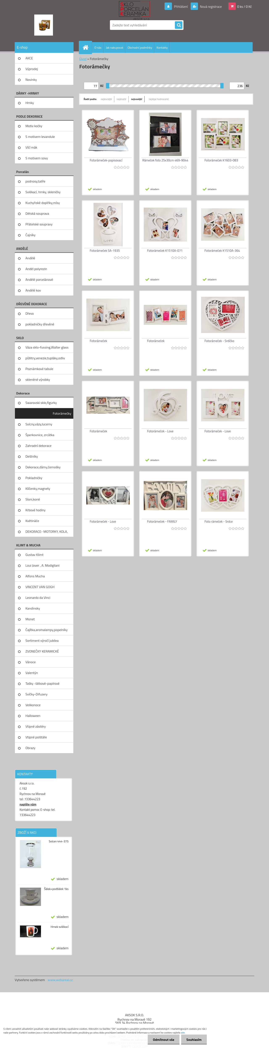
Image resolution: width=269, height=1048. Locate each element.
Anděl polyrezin (36, 268)
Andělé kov (33, 290)
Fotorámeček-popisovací (106, 160)
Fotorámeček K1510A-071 (165, 250)
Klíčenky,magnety (37, 488)
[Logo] (44, 25)
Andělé (30, 258)
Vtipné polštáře (36, 737)
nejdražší (121, 99)
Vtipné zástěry (35, 726)
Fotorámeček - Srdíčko (219, 340)
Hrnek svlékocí (60, 926)
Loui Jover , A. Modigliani (42, 565)
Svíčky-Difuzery (36, 694)
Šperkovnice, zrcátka (39, 434)
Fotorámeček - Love (160, 431)
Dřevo (29, 313)
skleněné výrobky (37, 379)
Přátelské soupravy (39, 224)
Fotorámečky (62, 413)
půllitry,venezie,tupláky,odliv (45, 358)
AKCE (29, 58)
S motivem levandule (40, 136)
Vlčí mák (31, 147)
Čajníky (30, 234)
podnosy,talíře (35, 181)
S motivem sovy (36, 158)
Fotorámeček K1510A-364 (222, 250)
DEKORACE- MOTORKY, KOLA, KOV (46, 533)
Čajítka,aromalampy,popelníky (46, 629)
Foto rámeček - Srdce (218, 521)
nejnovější (136, 99)
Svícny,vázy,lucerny (38, 424)
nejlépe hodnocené (159, 99)
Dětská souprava (37, 213)
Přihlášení (181, 6)
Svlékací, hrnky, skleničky (43, 191)
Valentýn (31, 672)
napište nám (28, 804)
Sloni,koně (32, 499)
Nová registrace (210, 6)
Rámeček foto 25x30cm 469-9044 (165, 160)
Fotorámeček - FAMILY (162, 521)
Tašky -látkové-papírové (42, 683)
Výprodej (31, 68)
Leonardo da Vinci (37, 597)
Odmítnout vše (163, 1039)
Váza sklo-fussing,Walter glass (47, 347)
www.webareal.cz (60, 979)
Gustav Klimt (34, 554)
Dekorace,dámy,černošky (43, 467)
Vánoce (30, 661)
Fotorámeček (98, 340)
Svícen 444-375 (59, 841)
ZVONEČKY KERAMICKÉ (42, 651)
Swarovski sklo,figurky (41, 402)
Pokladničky (33, 477)
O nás (97, 47)
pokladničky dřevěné (39, 324)
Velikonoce (33, 704)
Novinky (31, 79)
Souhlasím (194, 1039)
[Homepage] (87, 47)
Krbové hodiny (35, 510)
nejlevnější (106, 99)
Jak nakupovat (114, 47)
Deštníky (31, 456)
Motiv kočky (33, 125)
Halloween (32, 715)
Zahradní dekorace (38, 445)
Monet (30, 619)
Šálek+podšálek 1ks (56, 888)
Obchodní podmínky (140, 47)
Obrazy (30, 747)
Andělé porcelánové (39, 279)
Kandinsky (32, 608)
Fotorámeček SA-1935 (105, 250)
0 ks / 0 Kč (244, 6)
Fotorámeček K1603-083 (221, 160)
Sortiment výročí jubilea (42, 640)
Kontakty (162, 47)
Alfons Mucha (35, 576)
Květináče (32, 520)
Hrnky (29, 102)
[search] (178, 25)
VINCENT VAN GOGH (39, 586)
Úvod (83, 58)
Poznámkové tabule (39, 368)
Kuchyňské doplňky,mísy (42, 202)
